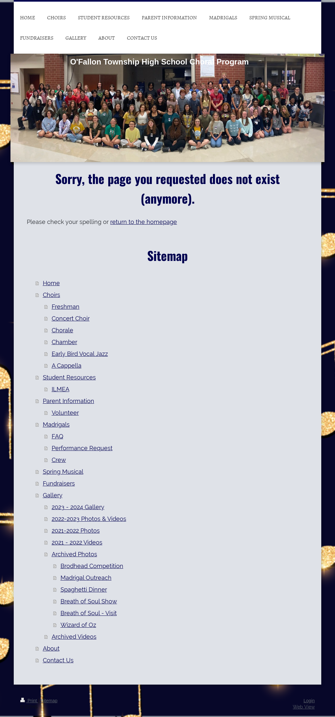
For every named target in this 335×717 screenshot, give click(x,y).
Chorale (62, 330)
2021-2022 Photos (76, 530)
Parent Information (68, 400)
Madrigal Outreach (86, 577)
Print (29, 700)
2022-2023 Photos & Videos (89, 518)
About (51, 648)
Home (51, 283)
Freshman (65, 306)
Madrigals (56, 424)
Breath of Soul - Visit (89, 613)
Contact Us (58, 660)
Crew (59, 459)
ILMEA (60, 389)
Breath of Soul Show (89, 601)
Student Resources (69, 377)
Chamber (64, 342)
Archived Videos (74, 636)
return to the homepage (143, 221)
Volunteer (65, 412)
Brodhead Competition (92, 565)
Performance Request (82, 448)
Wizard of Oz (78, 624)
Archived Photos (74, 554)
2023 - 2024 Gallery (78, 507)
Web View (304, 706)
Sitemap (49, 700)
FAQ (57, 436)
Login (309, 700)
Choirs (51, 294)
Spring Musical (63, 471)
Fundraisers (59, 483)
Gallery (52, 495)
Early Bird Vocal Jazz (80, 353)
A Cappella (66, 365)
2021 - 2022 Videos (77, 542)
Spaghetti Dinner (84, 589)
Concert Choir (71, 318)
